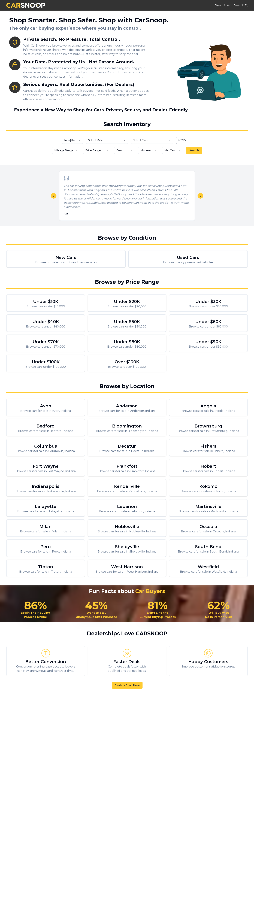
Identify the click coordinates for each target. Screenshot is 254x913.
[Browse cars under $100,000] (46, 363)
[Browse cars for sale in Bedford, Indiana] (46, 427)
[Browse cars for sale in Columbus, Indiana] (46, 447)
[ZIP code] (184, 140)
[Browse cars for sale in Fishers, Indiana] (208, 447)
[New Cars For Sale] (66, 258)
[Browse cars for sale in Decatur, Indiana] (127, 447)
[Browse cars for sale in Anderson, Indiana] (127, 407)
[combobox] (72, 140)
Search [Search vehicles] (194, 150)
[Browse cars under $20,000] (127, 303)
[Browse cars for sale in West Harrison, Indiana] (127, 568)
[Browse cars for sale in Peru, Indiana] (46, 548)
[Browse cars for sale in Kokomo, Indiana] (208, 487)
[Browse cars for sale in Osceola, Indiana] (208, 528)
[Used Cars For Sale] (188, 258)
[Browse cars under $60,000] (208, 323)
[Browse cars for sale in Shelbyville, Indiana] (127, 548)
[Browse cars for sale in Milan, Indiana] (46, 528)
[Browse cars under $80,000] (127, 343)
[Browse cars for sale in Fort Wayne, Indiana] (46, 467)
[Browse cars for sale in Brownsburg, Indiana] (208, 427)
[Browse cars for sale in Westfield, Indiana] (208, 568)
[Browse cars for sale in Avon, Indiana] (46, 407)
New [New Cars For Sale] (218, 5)
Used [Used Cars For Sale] (227, 5)
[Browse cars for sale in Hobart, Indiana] (208, 467)
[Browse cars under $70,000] (46, 343)
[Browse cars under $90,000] (208, 343)
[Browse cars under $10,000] (46, 303)
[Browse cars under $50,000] (127, 323)
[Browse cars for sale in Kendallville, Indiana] (127, 487)
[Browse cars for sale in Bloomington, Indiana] (127, 427)
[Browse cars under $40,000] (46, 323)
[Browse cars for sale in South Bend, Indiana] (208, 548)
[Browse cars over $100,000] (127, 363)
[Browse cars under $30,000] (208, 303)
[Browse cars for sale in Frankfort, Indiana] (127, 467)
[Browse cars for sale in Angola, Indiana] (208, 407)
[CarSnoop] (25, 5)
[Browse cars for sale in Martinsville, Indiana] (208, 507)
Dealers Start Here (127, 685)
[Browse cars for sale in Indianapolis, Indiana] (46, 487)
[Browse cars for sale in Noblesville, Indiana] (127, 528)
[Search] (241, 5)
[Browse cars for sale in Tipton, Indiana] (46, 568)
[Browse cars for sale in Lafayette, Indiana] (46, 507)
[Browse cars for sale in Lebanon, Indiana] (127, 507)
